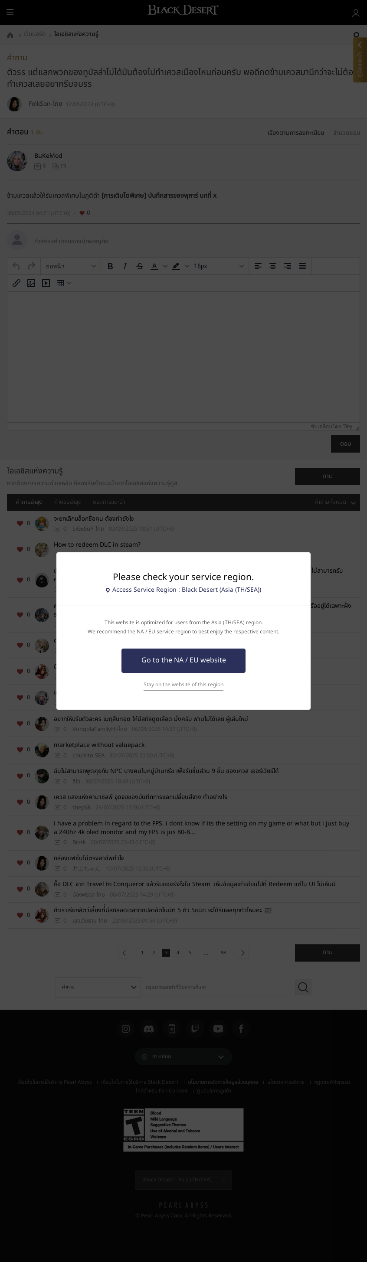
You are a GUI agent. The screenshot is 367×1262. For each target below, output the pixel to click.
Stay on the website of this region (183, 685)
